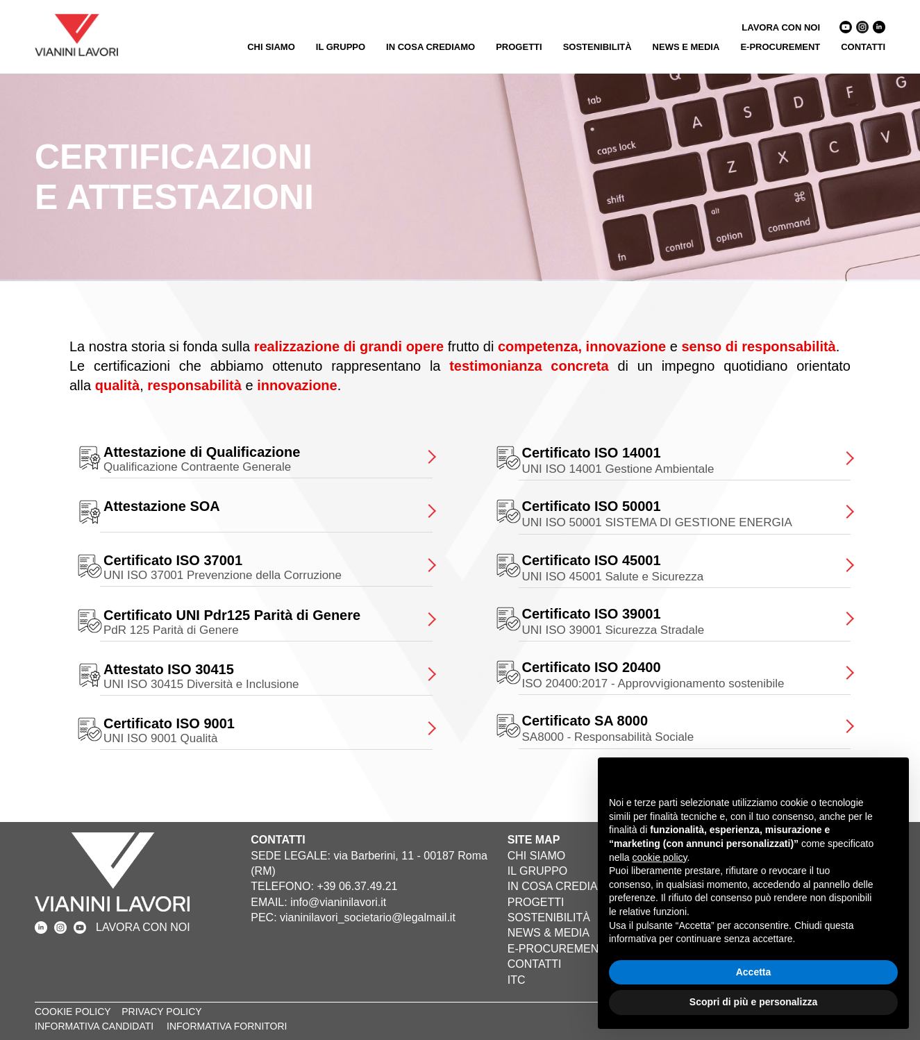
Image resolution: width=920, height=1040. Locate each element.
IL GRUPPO (340, 47)
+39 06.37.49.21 (357, 886)
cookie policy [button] (659, 857)
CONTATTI (863, 47)
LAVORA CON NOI (781, 27)
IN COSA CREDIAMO (430, 47)
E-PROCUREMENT (780, 47)
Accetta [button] (753, 972)
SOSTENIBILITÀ (597, 47)
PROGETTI (519, 47)
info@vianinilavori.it (338, 902)
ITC (517, 980)
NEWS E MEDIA (686, 47)
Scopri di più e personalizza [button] (753, 1001)
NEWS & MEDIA (548, 933)
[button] (891, 780)
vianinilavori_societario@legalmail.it (367, 917)
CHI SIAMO (271, 47)
